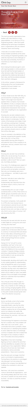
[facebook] (12, 32)
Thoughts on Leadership (10, 23)
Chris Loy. (6, 2)
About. (14, 6)
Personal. (10, 6)
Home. (2, 6)
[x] (9, 32)
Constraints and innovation (12, 387)
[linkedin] (16, 32)
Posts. (6, 6)
